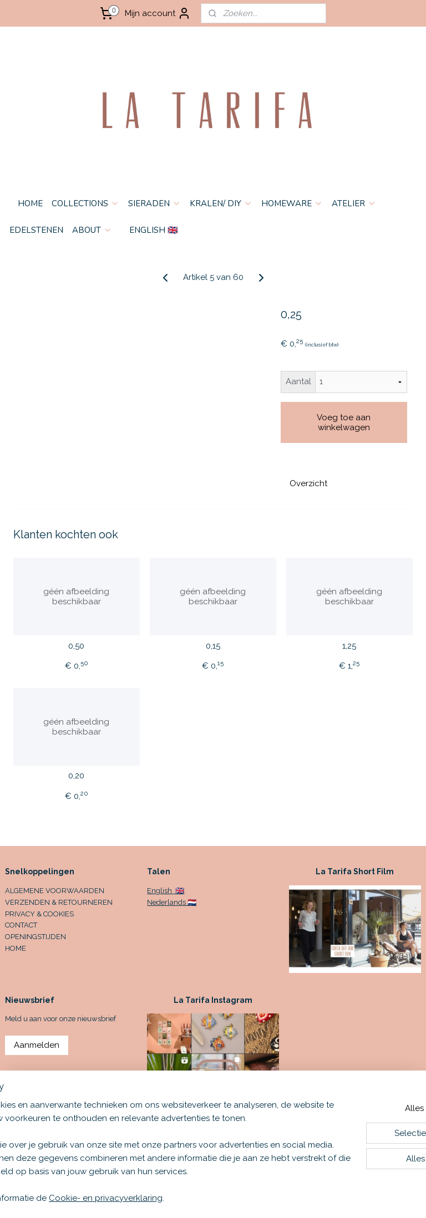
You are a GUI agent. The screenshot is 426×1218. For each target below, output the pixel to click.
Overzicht (308, 483)
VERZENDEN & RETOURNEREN (59, 902)
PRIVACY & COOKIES (39, 914)
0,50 (76, 646)
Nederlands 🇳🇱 (171, 902)
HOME (30, 203)
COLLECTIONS (85, 203)
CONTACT (21, 925)
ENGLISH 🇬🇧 (153, 230)
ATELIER (354, 203)
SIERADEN (154, 203)
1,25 (349, 646)
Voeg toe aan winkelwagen (344, 422)
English (160, 890)
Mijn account (158, 13)
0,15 (213, 646)
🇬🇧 (179, 890)
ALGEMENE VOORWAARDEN (54, 890)
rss (293, 1197)
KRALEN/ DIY (221, 203)
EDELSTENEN (36, 230)
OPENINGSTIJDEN (35, 936)
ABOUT (92, 230)
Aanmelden (36, 1045)
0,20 (76, 776)
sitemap (272, 1197)
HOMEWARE (292, 203)
